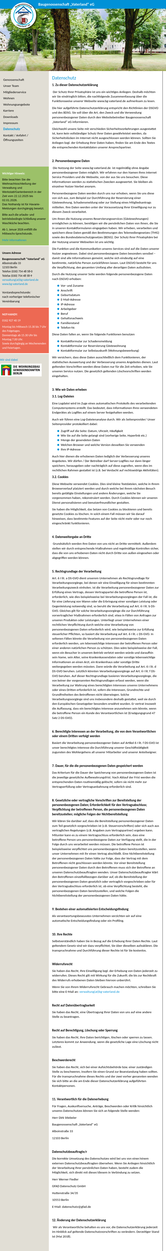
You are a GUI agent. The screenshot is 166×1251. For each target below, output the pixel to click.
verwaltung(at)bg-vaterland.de (99, 992)
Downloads (10, 117)
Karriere (8, 111)
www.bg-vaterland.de (15, 284)
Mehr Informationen (14, 240)
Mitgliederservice (14, 92)
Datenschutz (11, 129)
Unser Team (11, 86)
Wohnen (9, 98)
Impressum (10, 123)
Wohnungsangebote (16, 104)
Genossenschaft (13, 80)
